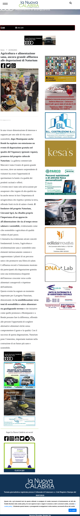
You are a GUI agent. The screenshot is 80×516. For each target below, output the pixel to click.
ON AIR (19, 28)
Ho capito (72, 510)
